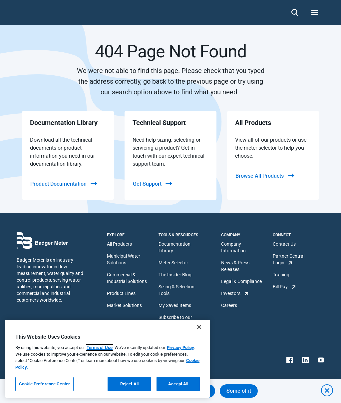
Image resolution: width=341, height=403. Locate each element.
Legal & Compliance (241, 281)
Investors (230, 293)
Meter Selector (173, 262)
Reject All (129, 383)
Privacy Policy (180, 347)
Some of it (238, 391)
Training (281, 274)
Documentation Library (174, 247)
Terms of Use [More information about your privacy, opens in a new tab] (100, 347)
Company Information (233, 247)
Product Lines (121, 293)
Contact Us (284, 244)
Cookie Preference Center (44, 383)
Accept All (178, 383)
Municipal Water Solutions (123, 259)
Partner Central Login (288, 259)
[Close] (199, 327)
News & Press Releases (235, 266)
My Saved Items (175, 305)
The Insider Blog (175, 274)
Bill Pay (280, 286)
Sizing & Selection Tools (176, 290)
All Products (119, 244)
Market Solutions (124, 305)
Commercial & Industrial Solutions (127, 278)
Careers (229, 305)
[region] (107, 359)
